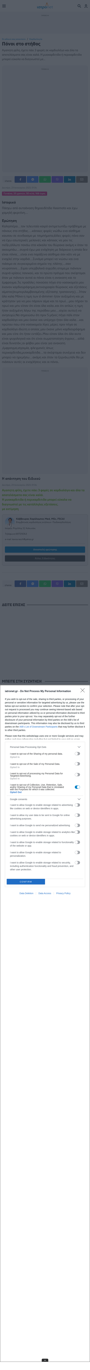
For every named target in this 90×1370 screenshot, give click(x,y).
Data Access (44, 893)
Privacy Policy (63, 893)
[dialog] (45, 1027)
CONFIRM (26, 882)
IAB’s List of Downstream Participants (38, 726)
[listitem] (45, 747)
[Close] (84, 691)
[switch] (77, 753)
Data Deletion (26, 893)
